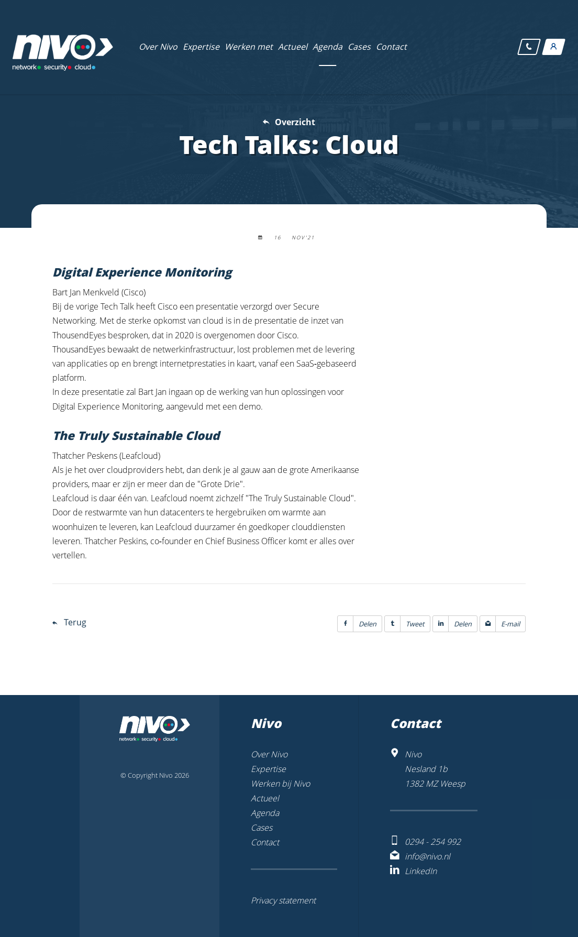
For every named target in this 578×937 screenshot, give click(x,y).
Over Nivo (269, 754)
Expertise (268, 769)
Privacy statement (283, 900)
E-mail (500, 624)
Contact (265, 842)
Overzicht (295, 122)
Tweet (405, 624)
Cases (261, 827)
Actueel (265, 798)
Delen (357, 624)
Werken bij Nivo (280, 783)
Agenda (265, 813)
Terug (75, 622)
